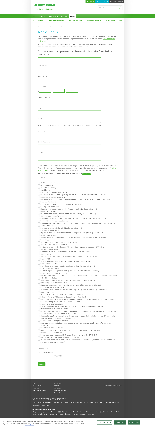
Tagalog (75, 414)
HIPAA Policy (65, 402)
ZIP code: (41, 131)
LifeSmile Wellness (94, 20)
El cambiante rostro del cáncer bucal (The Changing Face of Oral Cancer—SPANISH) (73, 218)
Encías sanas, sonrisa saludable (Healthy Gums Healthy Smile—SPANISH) (68, 335)
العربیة (43, 412)
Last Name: (42, 76)
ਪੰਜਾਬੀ (39, 414)
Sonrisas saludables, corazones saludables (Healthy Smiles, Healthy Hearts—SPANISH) (73, 237)
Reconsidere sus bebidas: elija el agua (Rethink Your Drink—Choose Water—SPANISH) (74, 195)
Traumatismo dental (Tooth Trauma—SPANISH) (58, 242)
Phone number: (44, 86)
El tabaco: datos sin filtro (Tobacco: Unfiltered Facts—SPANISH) (65, 252)
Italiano (92, 412)
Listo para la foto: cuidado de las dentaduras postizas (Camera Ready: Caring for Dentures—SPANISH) (76, 324)
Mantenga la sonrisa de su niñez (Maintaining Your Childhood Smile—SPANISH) (71, 285)
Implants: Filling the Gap (50, 230)
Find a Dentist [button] (102, 1)
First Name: (42, 65)
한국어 (103, 412)
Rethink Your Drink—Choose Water (54, 192)
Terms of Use (74, 402)
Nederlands (67, 412)
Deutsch (82, 412)
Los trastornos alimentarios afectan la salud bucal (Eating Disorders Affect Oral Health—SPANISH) (78, 275)
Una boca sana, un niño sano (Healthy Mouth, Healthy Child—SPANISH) (68, 214)
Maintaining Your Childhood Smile (53, 283)
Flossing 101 (45, 259)
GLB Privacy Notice (53, 402)
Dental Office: (43, 55)
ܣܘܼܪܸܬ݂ (39, 412)
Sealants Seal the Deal (48, 264)
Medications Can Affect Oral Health (54, 309)
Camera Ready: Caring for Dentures (54, 321)
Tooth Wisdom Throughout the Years (54, 221)
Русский (51, 414)
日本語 (98, 412)
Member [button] (42, 16)
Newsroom (57, 388)
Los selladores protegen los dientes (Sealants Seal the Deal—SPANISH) (67, 266)
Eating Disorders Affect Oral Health (54, 273)
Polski (34, 414)
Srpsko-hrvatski (60, 414)
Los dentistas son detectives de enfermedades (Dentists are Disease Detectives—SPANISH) (75, 199)
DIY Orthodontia (46, 185)
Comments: (42, 152)
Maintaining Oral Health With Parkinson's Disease (59, 337)
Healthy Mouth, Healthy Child (51, 211)
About (34, 383)
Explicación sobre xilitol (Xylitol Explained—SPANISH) (61, 228)
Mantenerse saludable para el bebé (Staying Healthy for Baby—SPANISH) (68, 209)
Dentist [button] (72, 16)
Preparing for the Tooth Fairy (51, 304)
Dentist (40, 27)
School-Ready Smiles (48, 278)
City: (39, 108)
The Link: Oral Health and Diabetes (53, 245)
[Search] (105, 7)
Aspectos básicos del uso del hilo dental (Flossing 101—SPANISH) (66, 261)
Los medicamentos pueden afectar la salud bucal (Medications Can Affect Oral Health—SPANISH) (78, 311)
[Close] (152, 423)
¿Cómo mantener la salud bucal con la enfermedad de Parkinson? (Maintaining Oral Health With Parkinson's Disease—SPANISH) (77, 341)
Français (75, 412)
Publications (58, 383)
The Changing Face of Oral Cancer (53, 216)
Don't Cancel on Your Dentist (51, 328)
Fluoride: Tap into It (48, 202)
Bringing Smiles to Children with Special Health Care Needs (63, 297)
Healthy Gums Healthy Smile (51, 332)
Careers (56, 385)
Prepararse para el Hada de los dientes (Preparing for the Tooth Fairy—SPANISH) (71, 306)
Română (44, 414)
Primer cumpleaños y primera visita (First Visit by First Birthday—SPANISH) (69, 271)
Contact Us (36, 388)
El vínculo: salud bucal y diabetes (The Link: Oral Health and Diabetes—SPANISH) (72, 247)
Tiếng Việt (90, 414)
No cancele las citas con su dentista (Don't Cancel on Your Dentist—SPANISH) (70, 330)
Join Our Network (75, 20)
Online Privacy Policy (39, 402)
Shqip (34, 412)
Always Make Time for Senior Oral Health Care (58, 313)
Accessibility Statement (111, 402)
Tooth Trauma (45, 240)
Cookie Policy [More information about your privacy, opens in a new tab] (29, 425)
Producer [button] (64, 16)
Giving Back (110, 20)
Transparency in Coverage (41, 405)
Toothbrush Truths (47, 254)
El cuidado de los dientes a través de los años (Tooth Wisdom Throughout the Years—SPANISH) (77, 223)
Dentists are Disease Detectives (52, 197)
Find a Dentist (37, 385)
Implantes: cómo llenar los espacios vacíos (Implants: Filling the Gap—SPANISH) (71, 233)
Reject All (120, 423)
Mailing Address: (44, 97)
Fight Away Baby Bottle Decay (52, 287)
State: (40, 118)
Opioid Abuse (45, 190)
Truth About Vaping (48, 188)
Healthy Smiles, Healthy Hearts (52, 235)
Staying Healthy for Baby (50, 207)
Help (120, 20)
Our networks (38, 20)
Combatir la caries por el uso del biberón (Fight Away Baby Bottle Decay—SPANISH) (73, 290)
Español (68, 414)
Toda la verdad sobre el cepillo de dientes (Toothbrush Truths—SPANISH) (69, 256)
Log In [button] (116, 1)
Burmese (54, 412)
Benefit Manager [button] (53, 16)
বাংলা (48, 412)
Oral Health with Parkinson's (51, 183)
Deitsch (117, 412)
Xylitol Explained (46, 226)
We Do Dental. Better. (39, 390)
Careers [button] (90, 1)
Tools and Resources (56, 20)
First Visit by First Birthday (50, 268)
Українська (82, 414)
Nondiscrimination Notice (95, 402)
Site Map (83, 402)
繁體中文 (60, 412)
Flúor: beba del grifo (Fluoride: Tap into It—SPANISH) (61, 204)
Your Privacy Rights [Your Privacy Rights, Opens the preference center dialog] (104, 423)
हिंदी (87, 412)
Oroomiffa (110, 412)
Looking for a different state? (113, 385)
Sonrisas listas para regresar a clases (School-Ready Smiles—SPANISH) (67, 280)
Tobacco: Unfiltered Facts (50, 249)
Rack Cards (61, 27)
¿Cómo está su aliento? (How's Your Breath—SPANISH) (62, 294)
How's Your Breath (47, 292)
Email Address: (44, 142)
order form (86, 174)
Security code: (43, 349)
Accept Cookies (134, 423)
